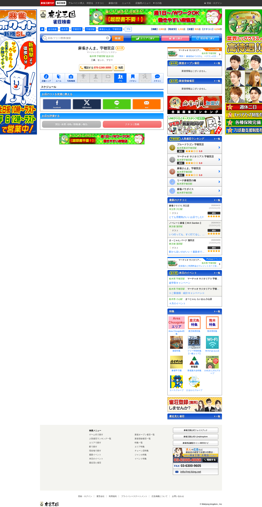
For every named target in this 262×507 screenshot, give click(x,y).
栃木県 (64, 29)
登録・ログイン (85, 496)
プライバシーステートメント (134, 496)
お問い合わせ (178, 496)
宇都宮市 (77, 29)
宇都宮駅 (90, 29)
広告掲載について (160, 496)
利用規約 (113, 496)
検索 (118, 38)
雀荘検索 (52, 29)
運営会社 (100, 496)
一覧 (217, 63)
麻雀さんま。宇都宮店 (110, 29)
